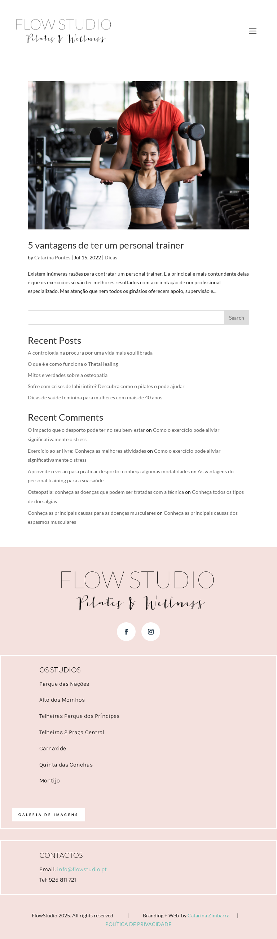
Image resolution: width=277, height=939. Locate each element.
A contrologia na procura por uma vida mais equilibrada (90, 353)
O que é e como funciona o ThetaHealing (73, 364)
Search (236, 318)
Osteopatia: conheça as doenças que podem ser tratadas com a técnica (106, 492)
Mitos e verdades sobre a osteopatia (67, 375)
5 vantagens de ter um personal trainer (106, 245)
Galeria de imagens (48, 815)
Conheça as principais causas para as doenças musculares (92, 513)
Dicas (111, 257)
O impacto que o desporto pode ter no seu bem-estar (86, 430)
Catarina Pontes (52, 257)
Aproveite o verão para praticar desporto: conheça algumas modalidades (109, 471)
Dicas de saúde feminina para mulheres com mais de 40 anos (95, 397)
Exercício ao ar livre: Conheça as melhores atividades (87, 451)
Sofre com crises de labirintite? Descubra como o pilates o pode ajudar (106, 386)
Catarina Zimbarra (208, 915)
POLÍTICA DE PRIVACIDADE (138, 924)
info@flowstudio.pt (82, 869)
